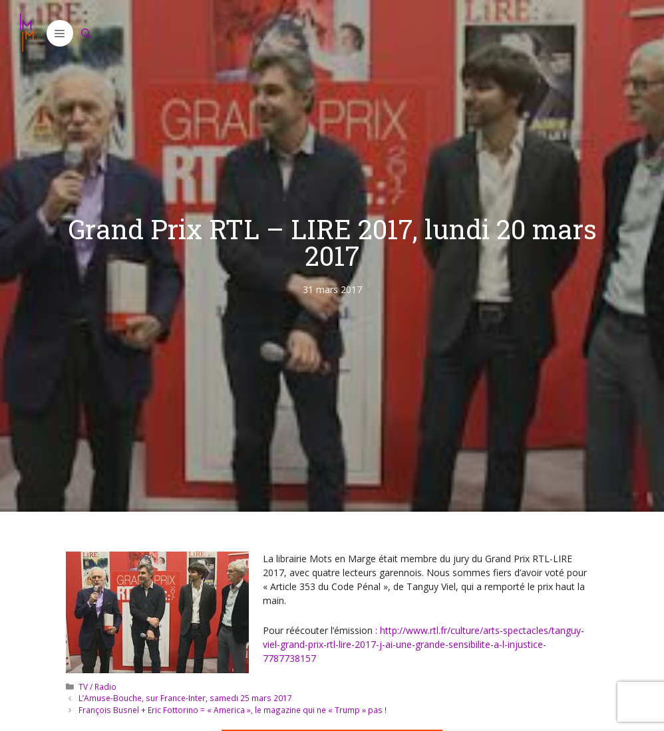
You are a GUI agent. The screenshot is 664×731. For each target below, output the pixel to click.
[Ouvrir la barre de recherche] (86, 33)
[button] (60, 33)
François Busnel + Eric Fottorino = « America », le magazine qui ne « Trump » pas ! (233, 709)
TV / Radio (97, 686)
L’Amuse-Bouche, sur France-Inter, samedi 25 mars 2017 (185, 697)
